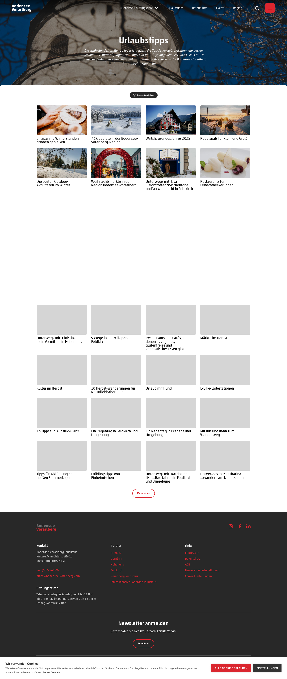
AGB (187, 564)
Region (237, 8)
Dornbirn (116, 558)
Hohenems (117, 564)
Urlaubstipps (175, 8)
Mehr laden (143, 493)
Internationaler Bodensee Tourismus (133, 582)
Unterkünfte (199, 8)
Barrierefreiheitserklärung (202, 570)
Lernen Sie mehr (52, 672)
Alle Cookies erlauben (231, 668)
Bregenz (116, 553)
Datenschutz (192, 558)
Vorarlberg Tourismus (124, 576)
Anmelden (143, 643)
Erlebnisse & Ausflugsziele (136, 8)
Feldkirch (116, 570)
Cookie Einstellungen (198, 576)
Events (220, 8)
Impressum (192, 553)
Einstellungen (267, 668)
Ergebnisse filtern (143, 95)
